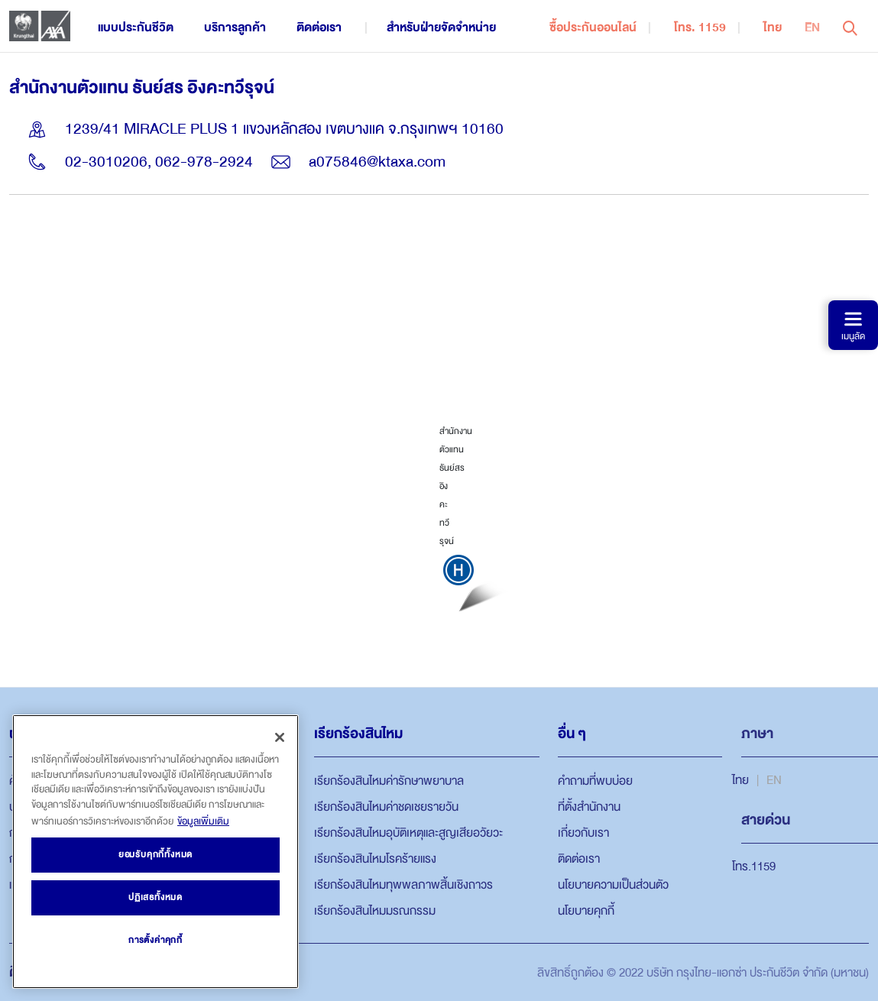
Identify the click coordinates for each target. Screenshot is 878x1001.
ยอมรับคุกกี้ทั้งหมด (155, 854)
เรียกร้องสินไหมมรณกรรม (375, 911)
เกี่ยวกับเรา (583, 833)
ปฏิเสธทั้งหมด (155, 897)
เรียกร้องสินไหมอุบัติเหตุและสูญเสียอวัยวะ (408, 833)
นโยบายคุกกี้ (586, 911)
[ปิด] (279, 737)
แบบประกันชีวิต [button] (135, 27)
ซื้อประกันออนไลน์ (593, 27)
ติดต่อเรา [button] (319, 27)
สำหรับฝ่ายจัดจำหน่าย (441, 27)
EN (812, 27)
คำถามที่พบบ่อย (595, 781)
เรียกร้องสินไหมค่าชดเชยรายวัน (386, 807)
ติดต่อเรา (579, 859)
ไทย (772, 27)
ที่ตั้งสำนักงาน (589, 807)
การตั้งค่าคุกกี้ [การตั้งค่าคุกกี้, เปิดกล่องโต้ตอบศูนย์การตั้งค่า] (155, 940)
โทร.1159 (754, 866)
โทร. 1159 (700, 27)
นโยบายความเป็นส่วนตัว (613, 885)
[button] (850, 26)
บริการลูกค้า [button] (235, 27)
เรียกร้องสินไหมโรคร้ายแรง (375, 859)
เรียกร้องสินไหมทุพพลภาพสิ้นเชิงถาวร (403, 885)
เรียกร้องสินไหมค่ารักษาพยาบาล (389, 781)
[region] (155, 851)
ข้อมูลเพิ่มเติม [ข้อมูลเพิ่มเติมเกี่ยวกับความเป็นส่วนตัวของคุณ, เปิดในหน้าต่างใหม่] (203, 821)
